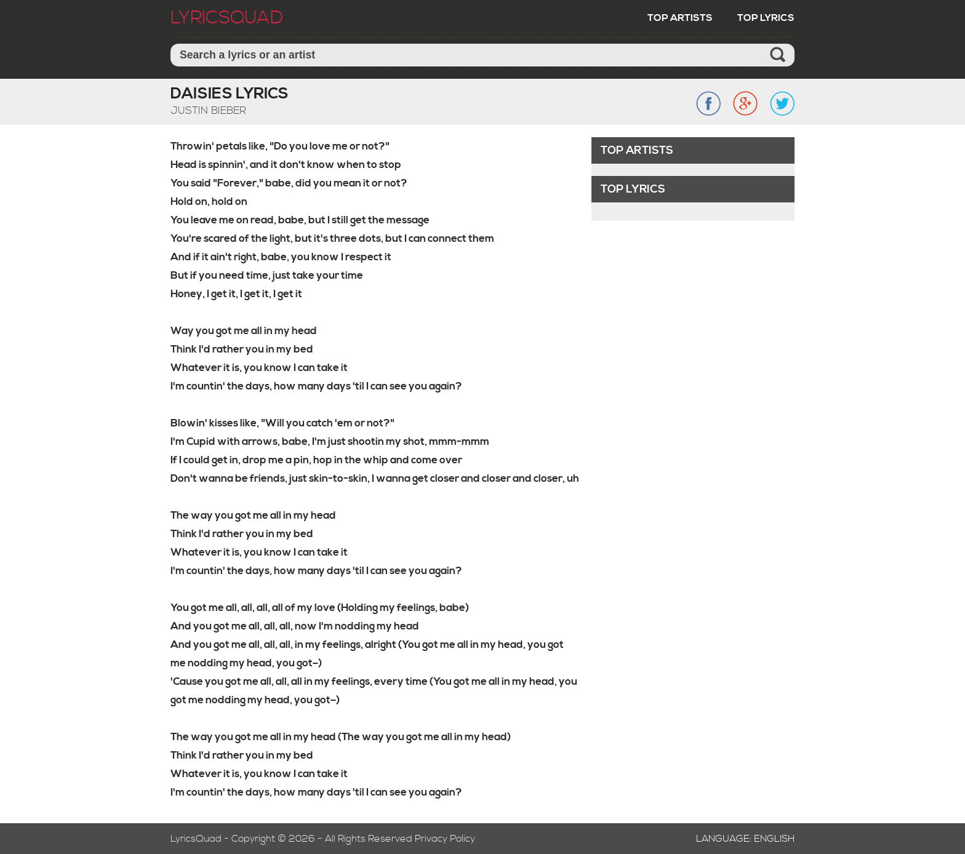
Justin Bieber (208, 111)
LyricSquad (226, 18)
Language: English (745, 838)
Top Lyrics (766, 18)
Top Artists (680, 18)
